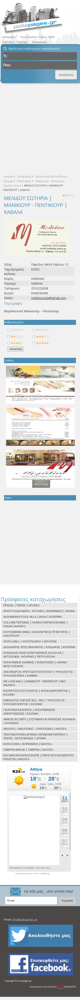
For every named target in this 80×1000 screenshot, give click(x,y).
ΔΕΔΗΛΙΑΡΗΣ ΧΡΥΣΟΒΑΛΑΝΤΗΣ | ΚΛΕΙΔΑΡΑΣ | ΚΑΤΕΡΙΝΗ (39, 647)
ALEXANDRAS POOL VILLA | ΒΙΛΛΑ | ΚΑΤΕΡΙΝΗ (32, 617)
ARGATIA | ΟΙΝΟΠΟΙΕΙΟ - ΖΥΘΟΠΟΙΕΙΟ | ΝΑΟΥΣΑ (34, 729)
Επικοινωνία (39, 42)
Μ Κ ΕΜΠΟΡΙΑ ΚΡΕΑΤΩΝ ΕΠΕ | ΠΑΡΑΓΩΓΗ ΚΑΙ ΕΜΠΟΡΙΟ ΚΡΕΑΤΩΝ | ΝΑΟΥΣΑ (38, 757)
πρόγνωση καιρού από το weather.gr (32, 874)
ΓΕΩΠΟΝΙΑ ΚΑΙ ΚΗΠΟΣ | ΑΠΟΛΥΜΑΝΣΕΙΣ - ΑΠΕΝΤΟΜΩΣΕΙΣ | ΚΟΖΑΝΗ (30, 711)
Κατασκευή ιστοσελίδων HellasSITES (53, 986)
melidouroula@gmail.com (48, 298)
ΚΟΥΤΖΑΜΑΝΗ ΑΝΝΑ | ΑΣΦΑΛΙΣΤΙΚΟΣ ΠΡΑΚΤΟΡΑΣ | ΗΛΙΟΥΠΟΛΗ (36, 634)
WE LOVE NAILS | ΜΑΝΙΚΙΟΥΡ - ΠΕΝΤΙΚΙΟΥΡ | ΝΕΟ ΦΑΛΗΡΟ (34, 683)
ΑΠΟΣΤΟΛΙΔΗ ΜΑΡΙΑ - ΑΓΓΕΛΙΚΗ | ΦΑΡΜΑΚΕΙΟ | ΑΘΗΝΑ (39, 611)
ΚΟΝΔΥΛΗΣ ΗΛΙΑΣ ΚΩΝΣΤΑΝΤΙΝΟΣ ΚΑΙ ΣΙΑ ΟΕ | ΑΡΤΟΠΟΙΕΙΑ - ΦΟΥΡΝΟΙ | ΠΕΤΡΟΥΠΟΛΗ (33, 654)
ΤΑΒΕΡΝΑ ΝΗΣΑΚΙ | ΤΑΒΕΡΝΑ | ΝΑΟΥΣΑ (28, 749)
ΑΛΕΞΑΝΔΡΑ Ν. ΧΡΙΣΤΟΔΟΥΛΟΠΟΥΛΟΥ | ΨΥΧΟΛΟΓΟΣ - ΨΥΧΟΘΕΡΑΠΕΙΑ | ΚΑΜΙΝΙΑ (38, 673)
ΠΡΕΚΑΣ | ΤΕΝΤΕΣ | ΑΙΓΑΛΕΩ (21, 605)
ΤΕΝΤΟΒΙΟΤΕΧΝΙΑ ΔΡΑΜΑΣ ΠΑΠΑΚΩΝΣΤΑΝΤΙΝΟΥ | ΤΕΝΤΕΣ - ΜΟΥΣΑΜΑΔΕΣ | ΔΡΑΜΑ (35, 736)
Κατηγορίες (24, 176)
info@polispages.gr (24, 919)
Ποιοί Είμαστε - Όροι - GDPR (37, 37)
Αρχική (8, 176)
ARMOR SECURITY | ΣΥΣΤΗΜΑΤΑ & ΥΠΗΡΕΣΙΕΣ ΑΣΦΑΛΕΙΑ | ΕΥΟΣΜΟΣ (39, 721)
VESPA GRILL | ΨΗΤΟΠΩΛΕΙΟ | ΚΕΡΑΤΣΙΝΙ (30, 641)
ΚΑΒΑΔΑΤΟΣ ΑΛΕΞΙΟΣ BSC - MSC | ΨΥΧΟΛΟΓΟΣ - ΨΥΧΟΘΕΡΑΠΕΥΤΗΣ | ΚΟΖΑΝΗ (34, 702)
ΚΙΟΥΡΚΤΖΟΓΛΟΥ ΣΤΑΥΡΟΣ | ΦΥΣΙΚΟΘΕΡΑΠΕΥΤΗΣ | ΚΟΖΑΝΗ (36, 692)
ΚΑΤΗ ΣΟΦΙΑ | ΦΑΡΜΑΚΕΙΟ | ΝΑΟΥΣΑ (27, 744)
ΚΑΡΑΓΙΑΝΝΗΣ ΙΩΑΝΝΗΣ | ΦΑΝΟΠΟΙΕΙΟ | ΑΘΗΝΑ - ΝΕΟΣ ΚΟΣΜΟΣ (35, 664)
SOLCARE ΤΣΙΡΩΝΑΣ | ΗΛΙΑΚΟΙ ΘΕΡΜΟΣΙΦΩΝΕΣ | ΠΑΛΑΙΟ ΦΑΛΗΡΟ (35, 624)
